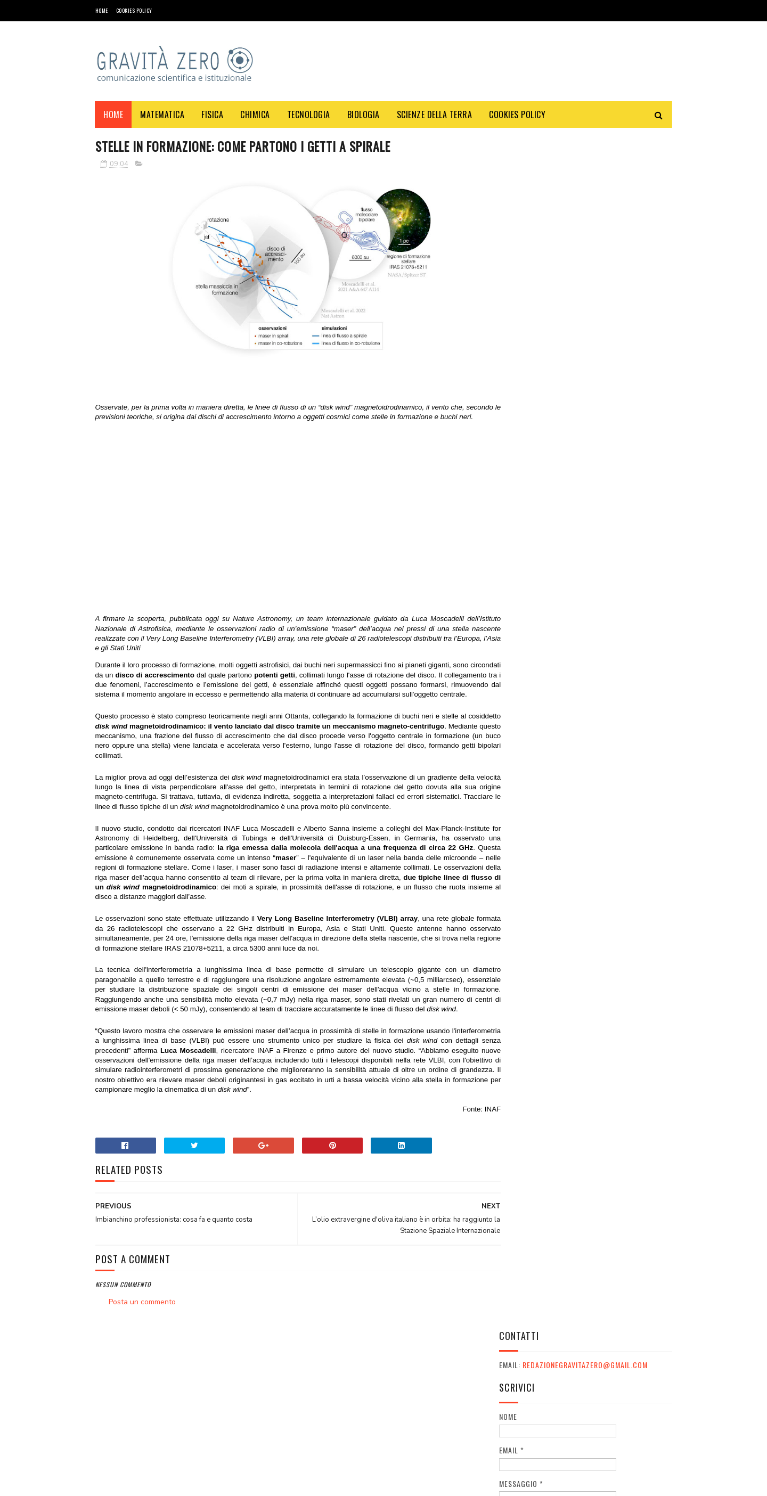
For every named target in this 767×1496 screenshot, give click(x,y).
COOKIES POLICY (134, 10)
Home (101, 10)
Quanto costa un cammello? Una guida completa (614, 673)
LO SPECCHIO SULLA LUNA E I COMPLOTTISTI (610, 819)
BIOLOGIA (363, 114)
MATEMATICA (163, 114)
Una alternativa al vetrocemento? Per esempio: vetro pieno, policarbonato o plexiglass (615, 879)
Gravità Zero (164, 1482)
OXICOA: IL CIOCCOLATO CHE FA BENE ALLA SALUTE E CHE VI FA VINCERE (614, 728)
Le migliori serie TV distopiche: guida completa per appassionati (614, 582)
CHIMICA (256, 114)
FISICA (213, 114)
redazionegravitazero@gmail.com (585, 171)
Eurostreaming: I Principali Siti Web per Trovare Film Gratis (614, 426)
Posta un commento (142, 1332)
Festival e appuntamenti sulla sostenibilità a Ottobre (607, 776)
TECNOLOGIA (308, 114)
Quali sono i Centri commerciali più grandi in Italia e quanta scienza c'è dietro (610, 481)
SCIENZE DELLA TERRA (434, 114)
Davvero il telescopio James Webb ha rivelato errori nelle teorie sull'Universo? (615, 534)
